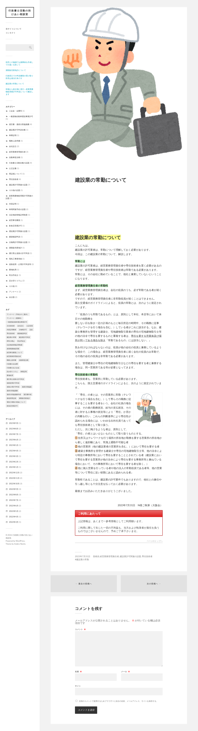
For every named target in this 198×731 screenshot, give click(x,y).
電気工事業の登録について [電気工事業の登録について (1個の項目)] (16, 402)
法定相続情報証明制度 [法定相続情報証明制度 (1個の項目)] (14, 345)
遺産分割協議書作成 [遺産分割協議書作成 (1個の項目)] (14, 394)
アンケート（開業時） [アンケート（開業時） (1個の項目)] (14, 318)
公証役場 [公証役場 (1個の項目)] (29, 326)
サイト (78, 686)
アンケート (13, 292)
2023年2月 (13, 462)
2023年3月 (13, 456)
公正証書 (12, 168)
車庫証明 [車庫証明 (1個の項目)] (24, 371)
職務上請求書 (14, 141)
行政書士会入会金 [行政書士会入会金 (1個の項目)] (13, 368)
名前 (78, 672)
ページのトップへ (155, 541)
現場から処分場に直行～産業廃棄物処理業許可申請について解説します (19, 91)
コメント (80, 629)
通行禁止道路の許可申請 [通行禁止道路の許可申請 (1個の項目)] (15, 379)
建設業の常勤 (82, 559)
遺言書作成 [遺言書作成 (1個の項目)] (27, 394)
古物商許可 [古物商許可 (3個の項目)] (23, 329)
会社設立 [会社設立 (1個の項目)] (20, 326)
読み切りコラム (15, 280)
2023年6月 (13, 440)
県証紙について (15, 174)
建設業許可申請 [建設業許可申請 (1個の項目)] (24, 337)
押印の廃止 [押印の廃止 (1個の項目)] (11, 341)
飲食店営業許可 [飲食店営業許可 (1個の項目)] (12, 406)
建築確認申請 (14, 237)
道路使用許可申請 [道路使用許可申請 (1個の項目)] (13, 383)
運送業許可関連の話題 (18, 231)
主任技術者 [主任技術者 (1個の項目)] (11, 326)
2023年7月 (13, 434)
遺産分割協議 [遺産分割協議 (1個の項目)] (26, 387)
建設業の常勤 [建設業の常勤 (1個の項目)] (11, 337)
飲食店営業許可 (15, 226)
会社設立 (12, 146)
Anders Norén (19, 544)
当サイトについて (13, 29)
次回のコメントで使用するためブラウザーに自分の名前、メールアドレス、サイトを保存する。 (118, 701)
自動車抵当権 (14, 157)
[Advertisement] (119, 208)
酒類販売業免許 (15, 248)
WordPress (20, 541)
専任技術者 (13, 179)
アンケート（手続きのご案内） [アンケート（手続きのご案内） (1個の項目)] (18, 314)
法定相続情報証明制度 (18, 215)
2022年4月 (13, 516)
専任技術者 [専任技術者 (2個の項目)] (11, 333)
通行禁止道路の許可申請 (19, 253)
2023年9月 (13, 423)
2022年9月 (13, 489)
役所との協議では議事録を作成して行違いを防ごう (19, 63)
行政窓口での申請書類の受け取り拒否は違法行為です (19, 77)
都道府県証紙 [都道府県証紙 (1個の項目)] (11, 398)
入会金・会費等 (15, 111)
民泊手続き (13, 275)
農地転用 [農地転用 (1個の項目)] (10, 375)
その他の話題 (14, 190)
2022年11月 (14, 478)
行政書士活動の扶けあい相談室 (19, 12)
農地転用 (12, 269)
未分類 (12, 297)
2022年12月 (14, 472)
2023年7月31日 (82, 556)
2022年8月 (13, 494)
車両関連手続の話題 (17, 209)
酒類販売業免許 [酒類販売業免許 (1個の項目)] (24, 398)
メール (125, 672)
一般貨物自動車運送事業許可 (21, 116)
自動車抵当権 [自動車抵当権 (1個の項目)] (23, 360)
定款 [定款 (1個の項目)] (31, 329)
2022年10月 (14, 483)
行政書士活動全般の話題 (19, 163)
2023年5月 (13, 445)
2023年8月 (13, 428)
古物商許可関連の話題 (18, 242)
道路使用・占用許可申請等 (20, 264)
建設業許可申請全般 (17, 130)
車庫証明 (12, 135)
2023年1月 (13, 467)
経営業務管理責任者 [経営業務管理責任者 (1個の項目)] (14, 356)
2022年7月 (13, 500)
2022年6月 (13, 505)
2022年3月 (13, 522)
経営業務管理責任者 (17, 152)
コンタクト (11, 33)
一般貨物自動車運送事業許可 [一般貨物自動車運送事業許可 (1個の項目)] (17, 322)
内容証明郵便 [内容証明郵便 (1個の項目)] (11, 329)
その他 (12, 286)
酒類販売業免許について (16, 70)
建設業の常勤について (15, 83)
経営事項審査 (14, 220)
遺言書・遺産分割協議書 (19, 124)
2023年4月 (13, 451)
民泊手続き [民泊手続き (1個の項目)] (21, 341)
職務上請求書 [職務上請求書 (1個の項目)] (11, 360)
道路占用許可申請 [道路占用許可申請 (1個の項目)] (13, 387)
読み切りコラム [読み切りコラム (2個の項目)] (12, 371)
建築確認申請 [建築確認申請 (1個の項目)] (22, 333)
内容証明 (12, 204)
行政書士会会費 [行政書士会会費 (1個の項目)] (12, 364)
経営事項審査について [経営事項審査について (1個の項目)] (14, 352)
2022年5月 (13, 511)
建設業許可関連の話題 (18, 185)
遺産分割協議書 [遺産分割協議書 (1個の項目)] (12, 390)
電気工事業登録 (15, 259)
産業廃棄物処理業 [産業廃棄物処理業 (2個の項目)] (13, 349)
